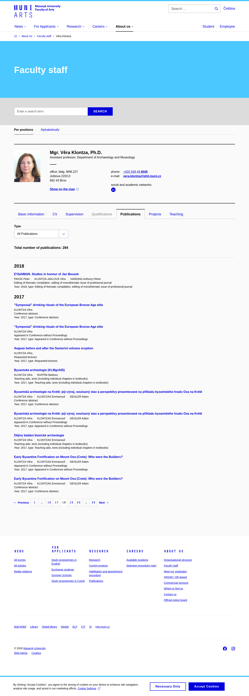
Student (208, 26)
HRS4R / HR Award (175, 577)
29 (93, 502)
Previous (21, 502)
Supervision (74, 214)
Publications (130, 214)
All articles (20, 565)
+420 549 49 (135, 171)
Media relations (23, 571)
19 (71, 502)
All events (20, 559)
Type (17, 226)
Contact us (170, 594)
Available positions (137, 559)
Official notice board (175, 600)
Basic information (31, 214)
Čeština (229, 8)
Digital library (49, 626)
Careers (134, 551)
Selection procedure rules (141, 565)
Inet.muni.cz (103, 626)
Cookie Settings (89, 689)
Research (99, 551)
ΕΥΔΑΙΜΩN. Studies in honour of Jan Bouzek (46, 274)
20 (79, 502)
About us (173, 551)
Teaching (176, 214)
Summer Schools (62, 575)
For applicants (64, 549)
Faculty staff (171, 565)
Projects (155, 214)
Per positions (23, 129)
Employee (227, 26)
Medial (65, 626)
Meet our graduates (175, 571)
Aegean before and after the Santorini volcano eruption (53, 348)
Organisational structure (178, 559)
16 (49, 502)
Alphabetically (50, 129)
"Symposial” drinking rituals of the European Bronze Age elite (58, 305)
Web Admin (21, 653)
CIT (83, 626)
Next (104, 502)
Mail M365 (20, 626)
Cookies (36, 653)
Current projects (98, 565)
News (19, 551)
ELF (74, 626)
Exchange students (63, 569)
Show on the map (64, 189)
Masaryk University (34, 648)
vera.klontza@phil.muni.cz (142, 176)
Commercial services (176, 582)
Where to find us (173, 588)
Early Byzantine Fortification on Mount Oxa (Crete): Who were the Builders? (68, 457)
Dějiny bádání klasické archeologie (39, 435)
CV (55, 214)
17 (57, 502)
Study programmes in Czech (68, 580)
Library (34, 626)
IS (90, 626)
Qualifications (102, 214)
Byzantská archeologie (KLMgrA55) (39, 370)
